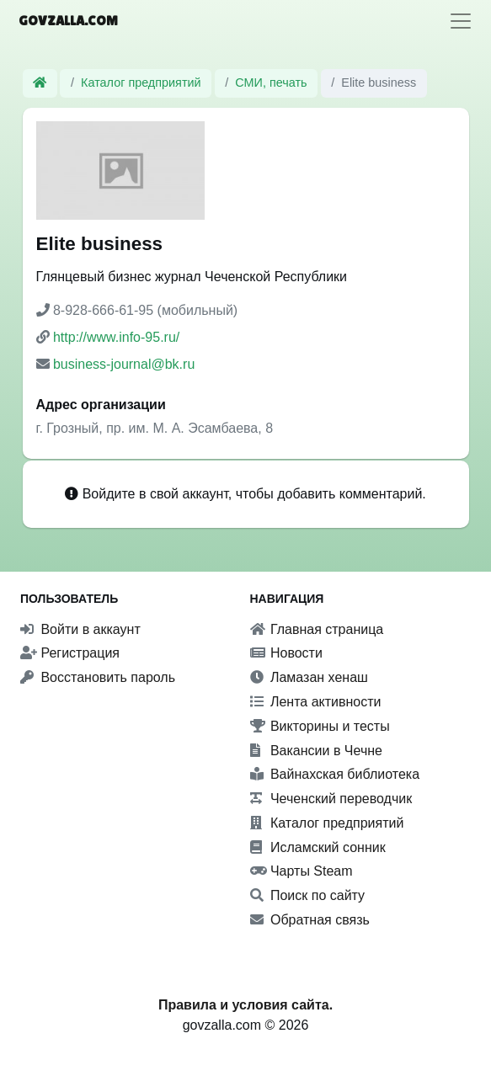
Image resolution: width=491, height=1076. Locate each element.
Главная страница (317, 629)
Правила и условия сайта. (245, 1005)
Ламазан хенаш (309, 677)
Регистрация (70, 653)
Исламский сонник (318, 847)
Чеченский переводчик (331, 798)
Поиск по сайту (308, 895)
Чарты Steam (301, 871)
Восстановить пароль (97, 677)
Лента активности (316, 702)
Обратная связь (310, 920)
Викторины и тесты (320, 726)
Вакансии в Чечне (316, 750)
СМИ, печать (271, 82)
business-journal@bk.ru (124, 364)
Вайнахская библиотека (335, 774)
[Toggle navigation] (460, 21)
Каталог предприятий (141, 82)
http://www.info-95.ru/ (116, 337)
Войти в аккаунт (80, 629)
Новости (286, 653)
